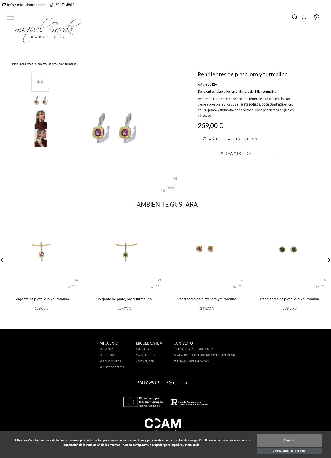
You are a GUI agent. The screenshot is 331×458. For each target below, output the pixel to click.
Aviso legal (145, 349)
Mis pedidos (109, 355)
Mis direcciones (111, 361)
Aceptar (289, 440)
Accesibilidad (146, 361)
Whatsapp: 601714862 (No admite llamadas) (205, 355)
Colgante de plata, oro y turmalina (41, 299)
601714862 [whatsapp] (56, 5)
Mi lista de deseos (113, 367)
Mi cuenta (107, 349)
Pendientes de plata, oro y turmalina (206, 299)
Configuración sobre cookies (289, 450)
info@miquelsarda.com (22, 5)
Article (202, 84)
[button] (10, 17)
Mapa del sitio (146, 355)
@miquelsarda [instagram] (180, 383)
